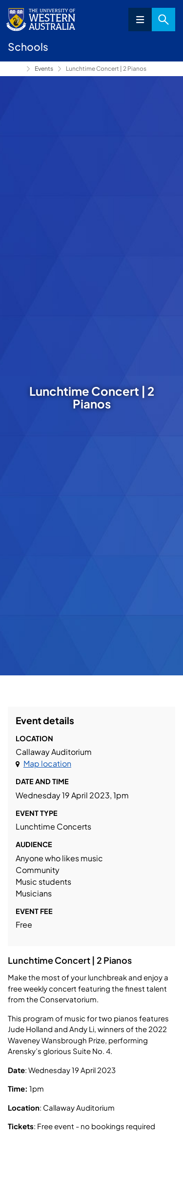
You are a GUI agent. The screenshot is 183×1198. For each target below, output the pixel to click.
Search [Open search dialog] (163, 19)
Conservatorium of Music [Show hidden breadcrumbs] (15, 68)
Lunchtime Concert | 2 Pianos (106, 68)
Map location (47, 763)
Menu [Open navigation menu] (140, 19)
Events (44, 68)
